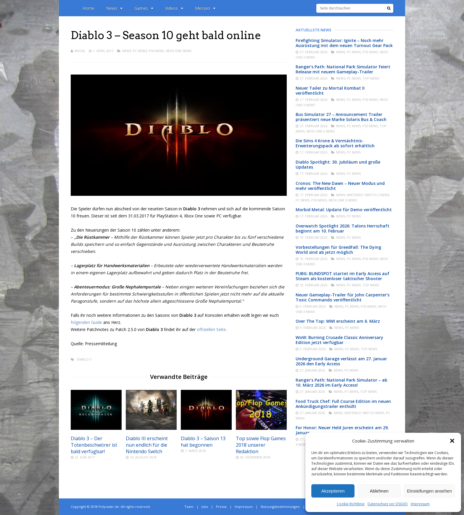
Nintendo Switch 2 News (368, 195)
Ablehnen (379, 490)
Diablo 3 (84, 359)
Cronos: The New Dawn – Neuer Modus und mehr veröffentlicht (340, 185)
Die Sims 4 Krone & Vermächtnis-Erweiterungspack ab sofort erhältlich (335, 143)
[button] (452, 441)
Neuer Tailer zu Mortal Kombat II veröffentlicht (330, 90)
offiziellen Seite (211, 329)
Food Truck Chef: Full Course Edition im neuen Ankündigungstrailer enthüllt (343, 403)
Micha (80, 51)
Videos (174, 8)
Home (88, 8)
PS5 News (370, 52)
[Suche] (388, 8)
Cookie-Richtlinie (351, 503)
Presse (221, 506)
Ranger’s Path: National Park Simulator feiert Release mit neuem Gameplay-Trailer (343, 69)
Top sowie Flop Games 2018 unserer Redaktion (261, 445)
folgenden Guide (86, 322)
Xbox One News (178, 51)
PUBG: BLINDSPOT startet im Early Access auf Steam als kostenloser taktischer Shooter (342, 276)
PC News (140, 51)
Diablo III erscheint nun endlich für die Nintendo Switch (147, 445)
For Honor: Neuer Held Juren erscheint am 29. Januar (342, 430)
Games (143, 8)
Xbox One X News (320, 131)
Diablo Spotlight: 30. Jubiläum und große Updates (338, 164)
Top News (370, 78)
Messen (205, 8)
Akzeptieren (332, 490)
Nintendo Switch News (364, 413)
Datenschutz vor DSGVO (388, 503)
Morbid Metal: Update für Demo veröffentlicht (344, 209)
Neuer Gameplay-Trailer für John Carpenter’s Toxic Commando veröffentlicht (342, 297)
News (114, 8)
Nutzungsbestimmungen (280, 506)
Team (189, 506)
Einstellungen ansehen (429, 490)
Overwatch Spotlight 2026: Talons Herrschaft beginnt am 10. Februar (342, 228)
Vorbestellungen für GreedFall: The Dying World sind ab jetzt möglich (338, 249)
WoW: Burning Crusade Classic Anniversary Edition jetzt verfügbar (339, 340)
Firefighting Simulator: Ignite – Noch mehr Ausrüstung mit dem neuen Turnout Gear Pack (344, 43)
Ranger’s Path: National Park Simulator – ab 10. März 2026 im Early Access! (341, 382)
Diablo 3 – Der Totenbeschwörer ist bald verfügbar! (94, 445)
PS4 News (156, 51)
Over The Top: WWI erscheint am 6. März (338, 321)
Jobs (205, 506)
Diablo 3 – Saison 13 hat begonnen (203, 441)
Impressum (420, 503)
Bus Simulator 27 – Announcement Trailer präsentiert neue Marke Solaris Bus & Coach (341, 117)
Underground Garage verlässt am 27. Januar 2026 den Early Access (341, 361)
